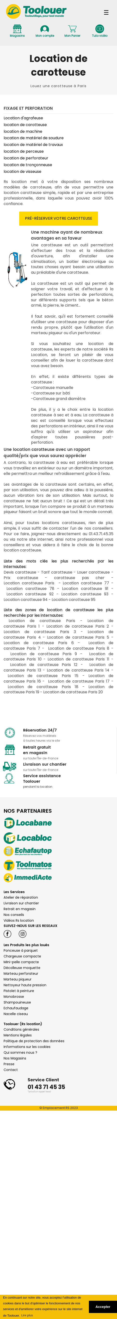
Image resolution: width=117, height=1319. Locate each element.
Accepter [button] (103, 1307)
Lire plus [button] (27, 1315)
